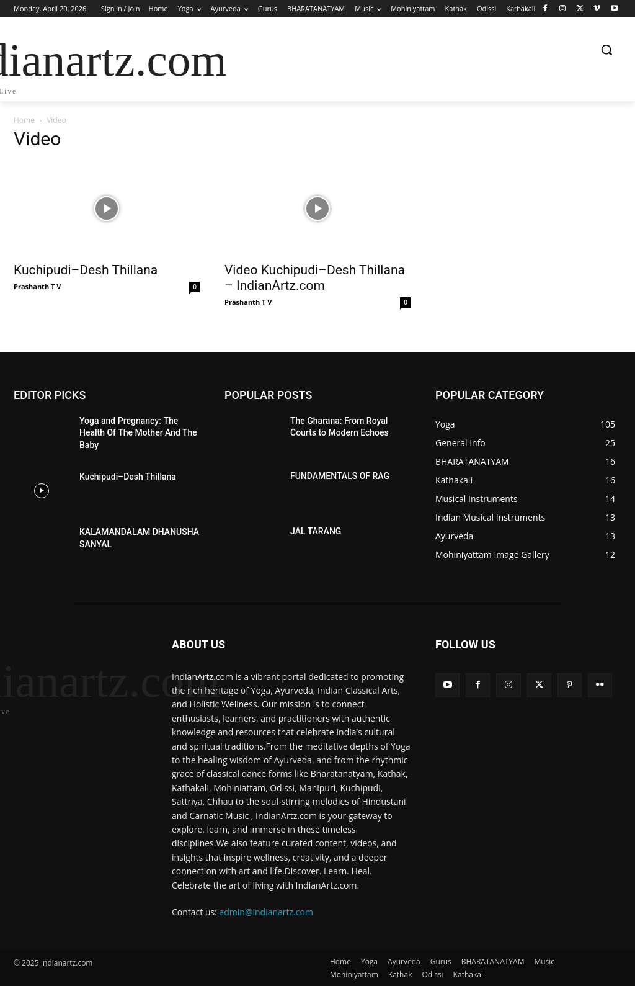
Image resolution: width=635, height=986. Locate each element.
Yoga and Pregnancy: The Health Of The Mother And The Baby (138, 433)
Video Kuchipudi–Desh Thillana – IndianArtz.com (314, 277)
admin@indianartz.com (266, 912)
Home (24, 120)
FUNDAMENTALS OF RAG (339, 476)
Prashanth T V (37, 286)
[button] (606, 50)
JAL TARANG (315, 531)
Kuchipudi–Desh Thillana (86, 269)
